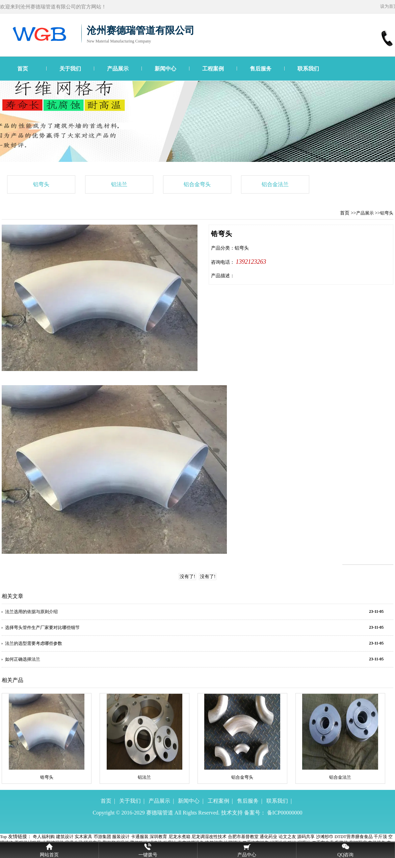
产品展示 (118, 69)
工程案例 (213, 69)
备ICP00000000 (284, 813)
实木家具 (83, 836)
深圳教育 (158, 836)
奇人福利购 (44, 836)
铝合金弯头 (197, 184)
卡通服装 (140, 836)
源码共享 (306, 836)
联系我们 (308, 69)
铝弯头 (41, 184)
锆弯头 (46, 777)
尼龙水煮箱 (179, 836)
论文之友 (287, 836)
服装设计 (121, 836)
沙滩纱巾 (325, 836)
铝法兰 (119, 184)
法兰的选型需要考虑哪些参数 (33, 643)
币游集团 (102, 836)
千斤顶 (380, 836)
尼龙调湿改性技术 (209, 836)
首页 (22, 69)
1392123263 (251, 261)
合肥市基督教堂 (243, 836)
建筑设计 (65, 836)
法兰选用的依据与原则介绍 (31, 611)
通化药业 (268, 836)
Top (3, 836)
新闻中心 (165, 69)
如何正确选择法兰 (22, 659)
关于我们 (70, 69)
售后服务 (260, 69)
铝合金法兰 (275, 184)
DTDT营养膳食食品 (354, 836)
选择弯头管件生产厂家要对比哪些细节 (42, 627)
